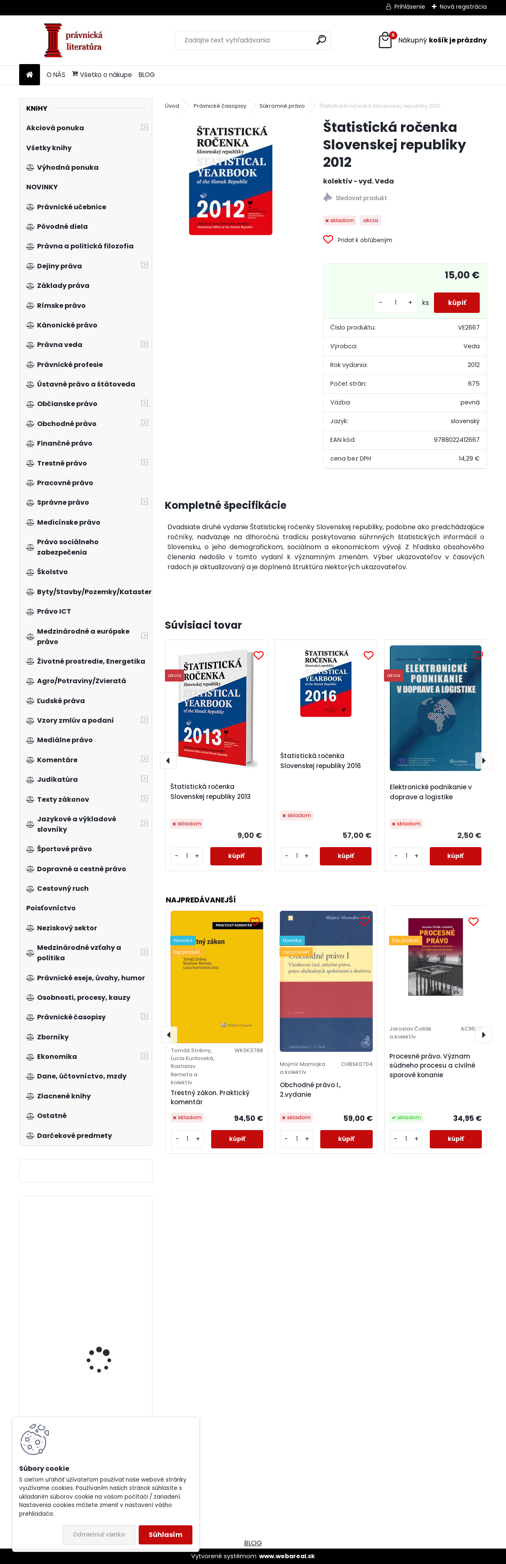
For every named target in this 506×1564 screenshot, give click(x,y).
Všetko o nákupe (102, 74)
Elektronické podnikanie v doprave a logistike (431, 792)
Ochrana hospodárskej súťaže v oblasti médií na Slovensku (107, 1251)
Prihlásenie (409, 6)
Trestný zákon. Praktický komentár (210, 1097)
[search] (321, 40)
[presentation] (168, 760)
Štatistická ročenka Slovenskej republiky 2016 (320, 760)
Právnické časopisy (220, 106)
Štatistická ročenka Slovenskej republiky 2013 (210, 791)
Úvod (172, 106)
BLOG (147, 74)
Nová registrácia (463, 6)
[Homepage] (29, 75)
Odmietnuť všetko (99, 1535)
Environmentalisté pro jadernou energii (105, 1335)
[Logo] (76, 40)
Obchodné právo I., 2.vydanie (310, 1090)
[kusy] (390, 302)
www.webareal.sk (287, 1556)
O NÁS (56, 74)
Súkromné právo (282, 106)
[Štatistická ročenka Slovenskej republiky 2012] (230, 177)
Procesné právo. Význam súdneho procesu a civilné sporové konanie (432, 1066)
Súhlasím (165, 1534)
